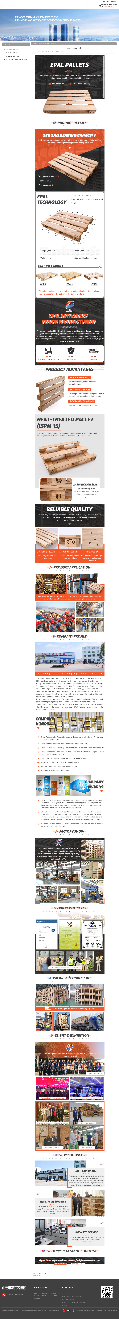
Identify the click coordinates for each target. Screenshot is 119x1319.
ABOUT (37, 5)
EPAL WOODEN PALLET (13, 49)
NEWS (70, 5)
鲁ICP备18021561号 (54, 1310)
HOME (26, 5)
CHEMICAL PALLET (11, 53)
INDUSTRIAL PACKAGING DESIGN (16, 59)
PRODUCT (59, 5)
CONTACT (91, 5)
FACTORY (80, 5)
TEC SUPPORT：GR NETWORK (107, 1310)
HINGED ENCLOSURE (12, 56)
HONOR (47, 5)
